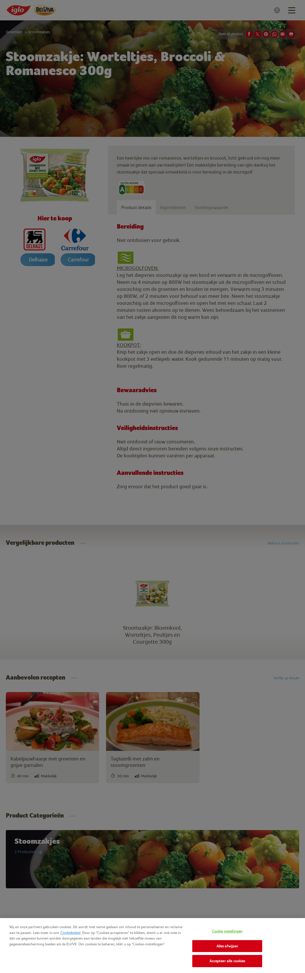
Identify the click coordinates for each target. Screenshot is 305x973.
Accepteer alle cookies (227, 961)
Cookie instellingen (227, 931)
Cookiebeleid (70, 932)
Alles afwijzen (227, 946)
